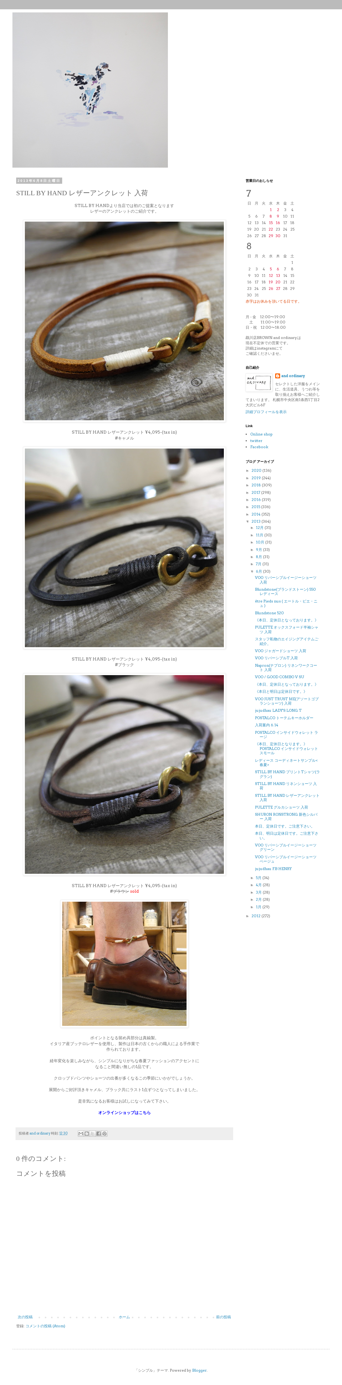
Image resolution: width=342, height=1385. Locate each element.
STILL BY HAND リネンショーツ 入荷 (286, 785)
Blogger (199, 1370)
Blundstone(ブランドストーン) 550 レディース (285, 591)
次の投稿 (25, 1317)
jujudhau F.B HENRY (273, 868)
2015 (256, 506)
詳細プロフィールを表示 (266, 411)
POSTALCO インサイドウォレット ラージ (286, 734)
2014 (256, 514)
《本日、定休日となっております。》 (286, 620)
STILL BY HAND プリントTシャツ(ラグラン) (287, 773)
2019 (257, 478)
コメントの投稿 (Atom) (45, 1326)
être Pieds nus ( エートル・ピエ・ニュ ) (286, 603)
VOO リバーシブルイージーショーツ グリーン (286, 847)
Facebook (259, 446)
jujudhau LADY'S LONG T (278, 710)
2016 (257, 499)
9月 (259, 549)
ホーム (124, 1317)
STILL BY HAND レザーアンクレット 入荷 (287, 797)
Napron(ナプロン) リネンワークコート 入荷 (286, 667)
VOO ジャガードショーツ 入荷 (280, 650)
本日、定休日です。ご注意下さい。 (285, 826)
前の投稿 (223, 1317)
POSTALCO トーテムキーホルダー (284, 717)
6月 (259, 571)
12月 (260, 527)
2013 (256, 521)
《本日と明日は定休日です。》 (281, 691)
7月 (259, 564)
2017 (256, 492)
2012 (256, 916)
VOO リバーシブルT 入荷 (276, 658)
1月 (259, 907)
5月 (259, 877)
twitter (256, 440)
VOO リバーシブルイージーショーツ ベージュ (286, 859)
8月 (259, 556)
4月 (259, 884)
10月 (260, 542)
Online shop (261, 434)
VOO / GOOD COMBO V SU (279, 676)
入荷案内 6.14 (266, 725)
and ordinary (293, 375)
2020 (257, 470)
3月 (259, 892)
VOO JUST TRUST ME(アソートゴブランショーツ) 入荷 (287, 701)
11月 (260, 535)
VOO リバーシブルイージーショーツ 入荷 (286, 579)
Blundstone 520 (269, 613)
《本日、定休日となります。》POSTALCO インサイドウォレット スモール (286, 748)
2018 (257, 485)
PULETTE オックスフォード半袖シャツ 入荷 (286, 629)
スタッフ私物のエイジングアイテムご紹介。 (286, 641)
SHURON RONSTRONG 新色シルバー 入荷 (286, 816)
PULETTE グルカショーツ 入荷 (281, 807)
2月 (259, 899)
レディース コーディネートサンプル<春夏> (286, 762)
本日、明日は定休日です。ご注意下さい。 (286, 835)
